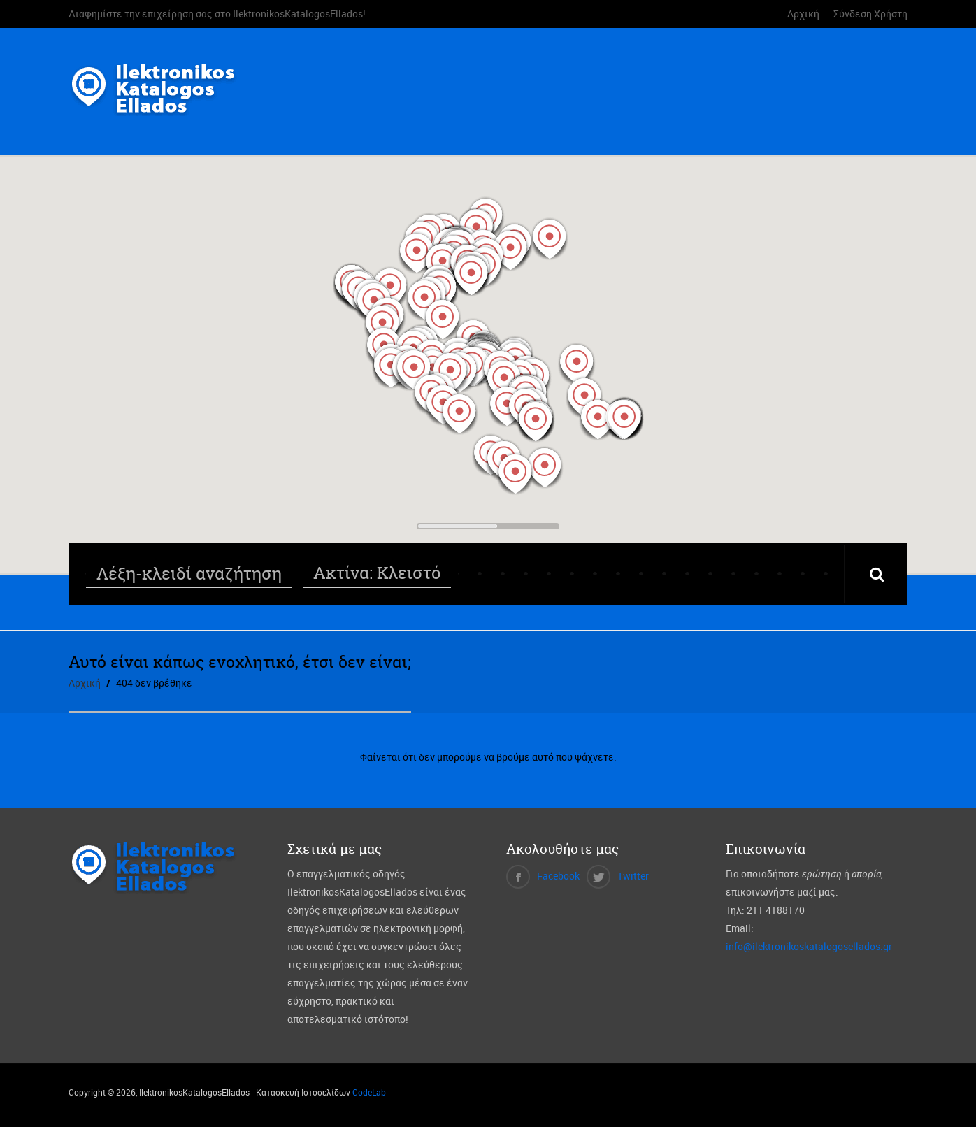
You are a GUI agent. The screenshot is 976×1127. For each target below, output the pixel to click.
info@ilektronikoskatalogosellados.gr (809, 946)
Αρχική (803, 13)
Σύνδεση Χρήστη (870, 13)
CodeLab (369, 1092)
